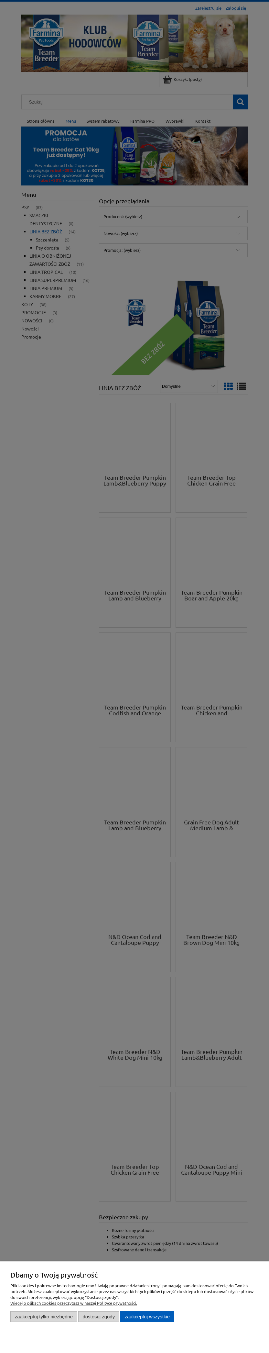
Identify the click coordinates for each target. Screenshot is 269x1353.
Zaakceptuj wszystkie (147, 1316)
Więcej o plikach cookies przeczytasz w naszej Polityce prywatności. (73, 1303)
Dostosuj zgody (98, 1316)
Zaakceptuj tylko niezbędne (44, 1316)
